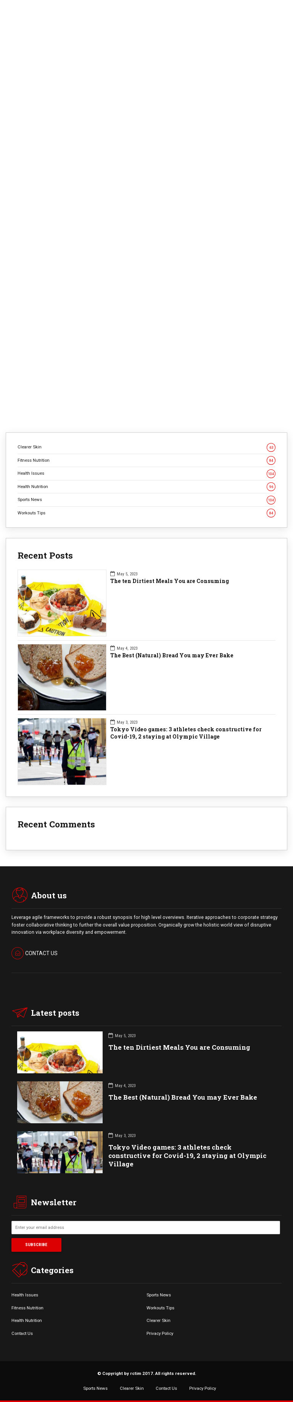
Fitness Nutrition (146, 460)
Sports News (146, 500)
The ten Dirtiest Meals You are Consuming (169, 581)
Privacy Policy (159, 1333)
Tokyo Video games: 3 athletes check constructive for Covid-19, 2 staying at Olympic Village (186, 733)
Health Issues (146, 473)
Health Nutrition (146, 487)
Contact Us (22, 1333)
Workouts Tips (146, 513)
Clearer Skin (146, 447)
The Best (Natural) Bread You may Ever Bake (171, 655)
